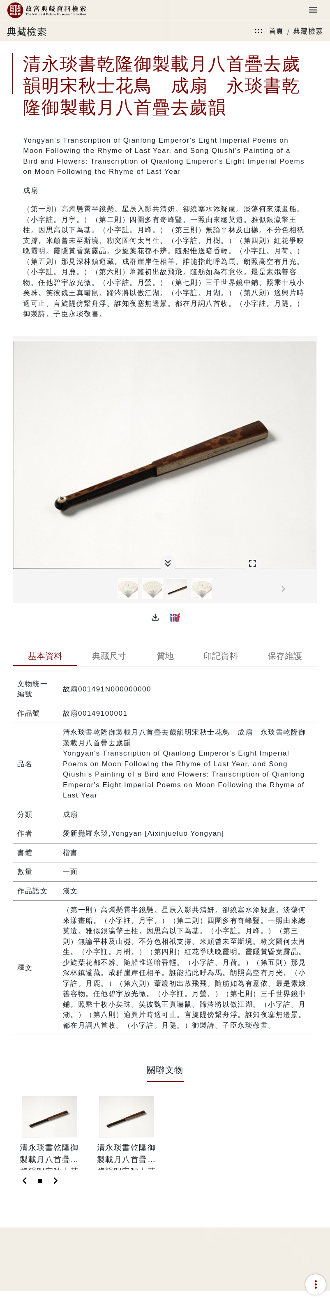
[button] (155, 617)
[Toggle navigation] (313, 10)
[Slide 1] (40, 1181)
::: (258, 30)
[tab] (45, 657)
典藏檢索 (308, 30)
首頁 (276, 30)
